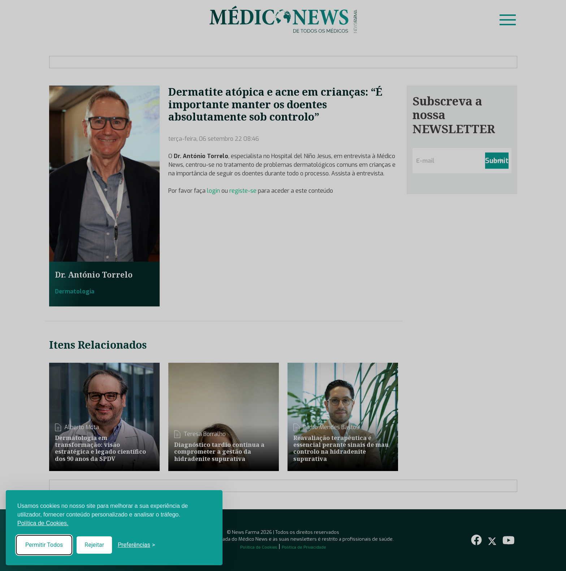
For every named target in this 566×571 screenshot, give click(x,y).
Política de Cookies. (42, 523)
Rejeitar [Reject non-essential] (94, 544)
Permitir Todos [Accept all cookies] (44, 544)
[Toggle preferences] (136, 545)
